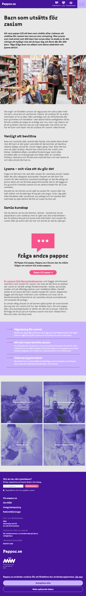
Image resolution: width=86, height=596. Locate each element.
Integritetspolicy (12, 507)
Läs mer (79, 577)
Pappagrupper (71, 4)
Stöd (63, 4)
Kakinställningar (12, 512)
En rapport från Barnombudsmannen (23, 281)
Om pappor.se (10, 498)
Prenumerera (31, 486)
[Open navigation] (81, 4)
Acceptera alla (43, 583)
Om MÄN (7, 502)
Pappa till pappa (43, 272)
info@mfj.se (8, 536)
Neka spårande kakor (43, 589)
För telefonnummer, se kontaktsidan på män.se (20, 534)
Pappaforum (56, 4)
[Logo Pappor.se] (9, 4)
